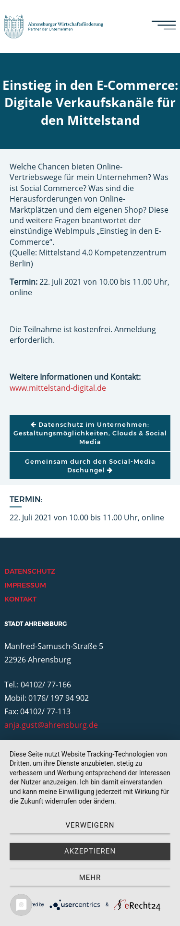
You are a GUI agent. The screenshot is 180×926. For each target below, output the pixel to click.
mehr (90, 877)
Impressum (25, 585)
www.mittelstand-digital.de (58, 388)
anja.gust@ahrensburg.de (51, 725)
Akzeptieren (90, 851)
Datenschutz (29, 571)
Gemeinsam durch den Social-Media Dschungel (90, 465)
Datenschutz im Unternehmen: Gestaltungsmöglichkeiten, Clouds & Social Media (90, 433)
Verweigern (90, 825)
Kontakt (20, 599)
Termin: (26, 499)
